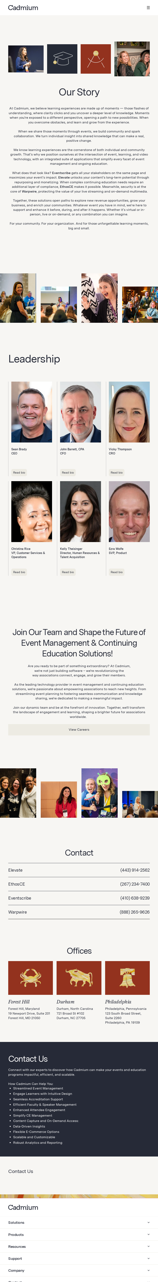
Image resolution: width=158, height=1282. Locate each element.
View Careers (79, 730)
